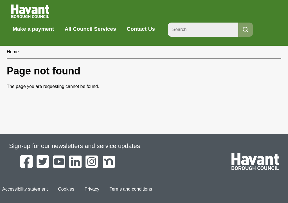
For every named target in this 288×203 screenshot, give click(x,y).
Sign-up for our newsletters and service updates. (75, 145)
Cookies (66, 189)
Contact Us (141, 29)
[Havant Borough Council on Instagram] (92, 162)
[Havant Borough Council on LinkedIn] (75, 162)
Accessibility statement (25, 189)
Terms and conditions (130, 189)
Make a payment (33, 29)
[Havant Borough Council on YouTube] (59, 162)
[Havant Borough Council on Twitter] (43, 162)
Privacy (92, 189)
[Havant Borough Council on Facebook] (26, 162)
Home (13, 51)
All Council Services (90, 29)
